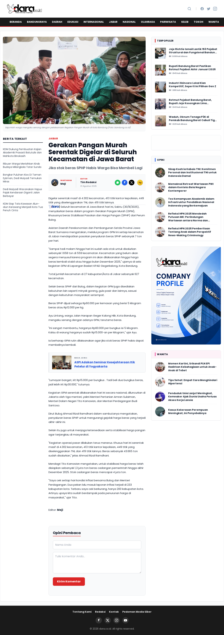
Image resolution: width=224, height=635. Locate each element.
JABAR (113, 22)
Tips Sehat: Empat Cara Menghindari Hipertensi (192, 382)
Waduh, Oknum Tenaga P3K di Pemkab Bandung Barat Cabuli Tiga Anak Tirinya (192, 118)
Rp (140, 182)
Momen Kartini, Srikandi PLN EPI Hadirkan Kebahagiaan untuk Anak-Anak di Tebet (192, 367)
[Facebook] (202, 9)
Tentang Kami (82, 612)
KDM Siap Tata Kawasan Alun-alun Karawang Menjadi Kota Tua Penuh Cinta (23, 207)
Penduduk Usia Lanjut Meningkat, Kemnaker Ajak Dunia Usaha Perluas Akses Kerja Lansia (192, 397)
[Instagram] (215, 9)
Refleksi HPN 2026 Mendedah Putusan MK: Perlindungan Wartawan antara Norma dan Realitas (188, 217)
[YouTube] (125, 620)
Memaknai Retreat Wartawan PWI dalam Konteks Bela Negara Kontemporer (191, 187)
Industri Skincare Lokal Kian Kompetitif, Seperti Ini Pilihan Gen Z (192, 84)
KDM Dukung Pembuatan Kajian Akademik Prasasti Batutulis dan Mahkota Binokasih (22, 153)
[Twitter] (209, 9)
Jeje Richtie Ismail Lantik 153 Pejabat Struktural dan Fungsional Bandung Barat (193, 51)
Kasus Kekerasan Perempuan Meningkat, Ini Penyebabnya (188, 411)
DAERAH (57, 22)
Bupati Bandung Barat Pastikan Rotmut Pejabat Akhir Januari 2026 (192, 67)
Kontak (114, 612)
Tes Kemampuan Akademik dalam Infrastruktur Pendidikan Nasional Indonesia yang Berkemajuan (191, 202)
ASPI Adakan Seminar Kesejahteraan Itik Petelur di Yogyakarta (104, 364)
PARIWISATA (168, 22)
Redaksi (100, 612)
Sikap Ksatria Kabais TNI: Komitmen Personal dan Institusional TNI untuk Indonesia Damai (192, 173)
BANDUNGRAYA (37, 22)
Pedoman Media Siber (137, 612)
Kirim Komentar (69, 581)
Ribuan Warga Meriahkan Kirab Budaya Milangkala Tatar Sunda (22, 165)
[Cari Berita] (189, 9)
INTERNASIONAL (93, 22)
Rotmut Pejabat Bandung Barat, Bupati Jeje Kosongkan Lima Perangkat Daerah (190, 101)
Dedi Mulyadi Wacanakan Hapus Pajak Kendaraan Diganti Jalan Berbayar (22, 193)
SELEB (184, 22)
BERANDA (16, 22)
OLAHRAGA (148, 22)
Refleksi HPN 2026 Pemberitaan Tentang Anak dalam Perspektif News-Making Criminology (189, 232)
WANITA (213, 22)
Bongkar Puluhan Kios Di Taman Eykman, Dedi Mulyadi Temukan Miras (22, 178)
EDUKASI (72, 22)
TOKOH (198, 22)
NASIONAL (129, 22)
